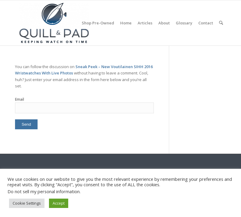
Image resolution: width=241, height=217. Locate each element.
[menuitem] (98, 23)
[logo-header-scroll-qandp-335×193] (54, 23)
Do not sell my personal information (44, 191)
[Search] (221, 23)
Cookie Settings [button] (27, 203)
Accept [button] (59, 203)
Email (19, 99)
